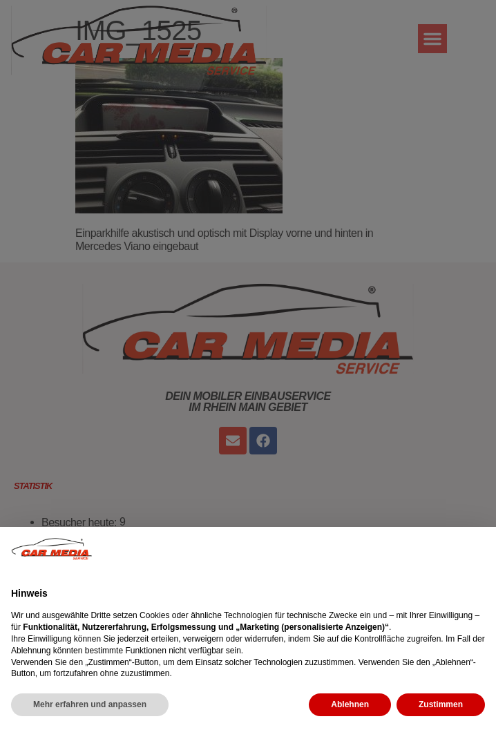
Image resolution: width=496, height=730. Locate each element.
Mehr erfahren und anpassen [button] (89, 704)
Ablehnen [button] (350, 704)
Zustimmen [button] (441, 704)
